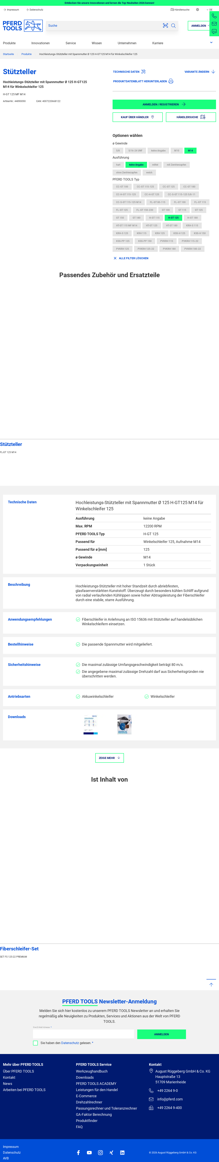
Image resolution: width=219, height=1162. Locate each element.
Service (71, 43)
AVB (6, 1158)
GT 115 (182, 210)
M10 (176, 150)
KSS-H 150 (200, 233)
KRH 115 (141, 233)
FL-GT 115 (200, 202)
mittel (155, 164)
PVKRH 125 (122, 248)
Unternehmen (127, 43)
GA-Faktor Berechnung (94, 1114)
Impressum (11, 9)
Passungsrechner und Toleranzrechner (106, 1108)
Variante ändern (200, 71)
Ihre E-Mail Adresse (41, 1027)
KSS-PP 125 (122, 241)
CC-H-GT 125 (152, 194)
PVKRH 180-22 (192, 248)
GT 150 (120, 217)
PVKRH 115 (166, 241)
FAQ (79, 1127)
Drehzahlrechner (89, 1102)
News (7, 1084)
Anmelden (161, 1034)
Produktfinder (86, 1121)
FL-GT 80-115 (157, 202)
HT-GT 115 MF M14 (126, 225)
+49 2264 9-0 (163, 1090)
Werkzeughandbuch (92, 1071)
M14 (190, 150)
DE (209, 9)
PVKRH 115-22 (190, 241)
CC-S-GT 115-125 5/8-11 (181, 194)
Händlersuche (180, 9)
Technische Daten (129, 71)
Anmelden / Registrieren (164, 104)
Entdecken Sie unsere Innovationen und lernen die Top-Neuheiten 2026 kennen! (109, 2)
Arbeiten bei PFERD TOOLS (24, 1090)
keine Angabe (158, 150)
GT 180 (136, 217)
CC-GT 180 (189, 186)
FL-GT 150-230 (144, 210)
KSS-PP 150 (145, 241)
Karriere (157, 43)
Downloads (85, 1077)
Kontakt (9, 1077)
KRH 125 (160, 233)
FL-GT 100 (180, 202)
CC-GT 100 (122, 186)
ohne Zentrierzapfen (126, 172)
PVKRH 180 (169, 248)
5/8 (118, 150)
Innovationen (40, 43)
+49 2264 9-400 (165, 1108)
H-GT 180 (192, 217)
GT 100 (166, 210)
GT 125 (199, 210)
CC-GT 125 (169, 186)
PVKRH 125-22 (146, 248)
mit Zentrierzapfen (176, 164)
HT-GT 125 (151, 225)
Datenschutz (34, 9)
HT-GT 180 (171, 225)
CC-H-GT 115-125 (126, 194)
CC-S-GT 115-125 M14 (128, 202)
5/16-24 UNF (135, 150)
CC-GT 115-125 (145, 186)
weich (149, 172)
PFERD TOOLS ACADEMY (96, 1084)
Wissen (97, 43)
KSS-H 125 (179, 233)
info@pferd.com (166, 1099)
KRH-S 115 (192, 225)
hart (118, 164)
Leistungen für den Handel (97, 1090)
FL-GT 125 (122, 210)
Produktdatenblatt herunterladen (143, 81)
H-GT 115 (154, 217)
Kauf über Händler (137, 117)
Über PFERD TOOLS (18, 1071)
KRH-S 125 (122, 233)
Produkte (9, 43)
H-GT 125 (173, 217)
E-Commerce (86, 1096)
